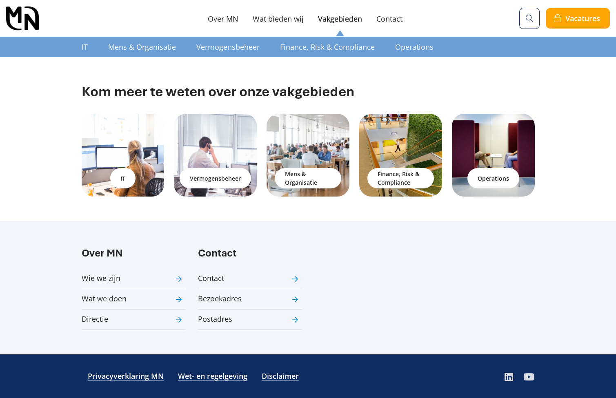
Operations (414, 47)
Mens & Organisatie (142, 47)
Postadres (215, 319)
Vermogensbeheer (228, 47)
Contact (389, 19)
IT (85, 47)
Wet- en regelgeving (212, 376)
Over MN (223, 19)
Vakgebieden (340, 19)
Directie (95, 319)
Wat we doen (104, 298)
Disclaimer (280, 376)
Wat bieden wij (278, 19)
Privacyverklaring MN (126, 376)
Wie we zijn (101, 278)
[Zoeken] (529, 18)
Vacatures (582, 18)
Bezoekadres (220, 298)
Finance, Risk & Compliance (327, 47)
